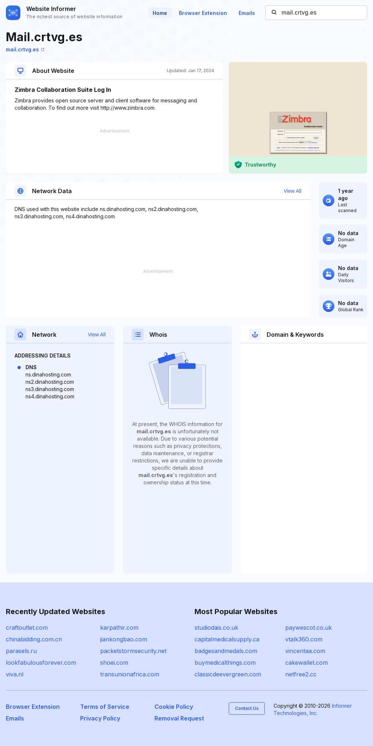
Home (160, 13)
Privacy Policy (100, 718)
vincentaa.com (305, 651)
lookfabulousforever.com (41, 662)
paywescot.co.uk (308, 627)
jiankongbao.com (123, 639)
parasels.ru (21, 651)
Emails (247, 13)
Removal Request (179, 718)
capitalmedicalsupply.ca (227, 639)
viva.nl (14, 674)
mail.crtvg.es (25, 49)
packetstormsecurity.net (133, 651)
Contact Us (247, 708)
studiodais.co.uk (216, 627)
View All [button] (293, 191)
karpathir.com (119, 627)
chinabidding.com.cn (34, 639)
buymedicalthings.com (225, 662)
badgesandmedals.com (226, 651)
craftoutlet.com (27, 627)
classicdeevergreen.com (228, 674)
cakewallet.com (306, 662)
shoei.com (114, 662)
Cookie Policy (173, 706)
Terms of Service (104, 706)
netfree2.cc (301, 674)
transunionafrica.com (129, 674)
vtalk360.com (303, 639)
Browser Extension (203, 13)
